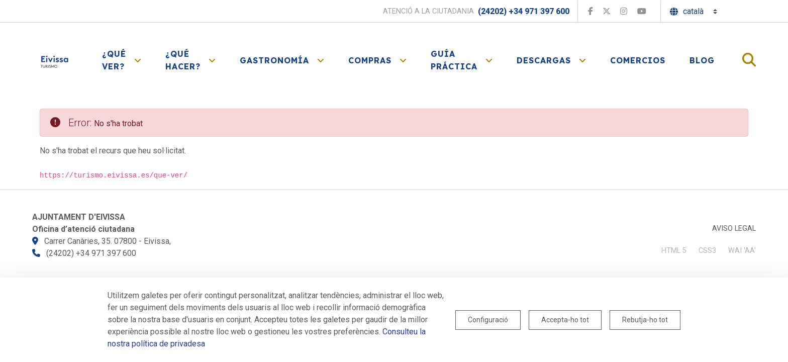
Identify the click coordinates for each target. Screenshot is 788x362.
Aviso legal (734, 228)
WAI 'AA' (742, 250)
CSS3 (707, 250)
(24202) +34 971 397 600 (523, 11)
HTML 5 (673, 250)
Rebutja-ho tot (645, 320)
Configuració (488, 320)
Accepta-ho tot (565, 320)
